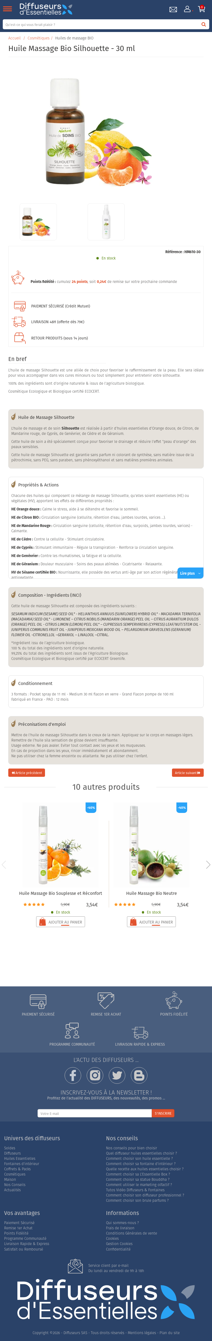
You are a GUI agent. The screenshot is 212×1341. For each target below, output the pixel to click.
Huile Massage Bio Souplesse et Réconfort (60, 893)
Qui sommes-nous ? (122, 1222)
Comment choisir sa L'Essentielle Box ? (138, 1174)
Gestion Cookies (119, 1243)
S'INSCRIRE (163, 1113)
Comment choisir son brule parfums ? (137, 1200)
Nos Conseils (14, 1184)
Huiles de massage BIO (74, 38)
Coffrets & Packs (17, 1169)
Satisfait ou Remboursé (23, 1249)
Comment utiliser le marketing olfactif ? (139, 1184)
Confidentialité (118, 1249)
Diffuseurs (12, 1153)
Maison (10, 1179)
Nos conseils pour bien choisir (131, 1148)
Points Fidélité (16, 1233)
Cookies (112, 1238)
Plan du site (170, 1332)
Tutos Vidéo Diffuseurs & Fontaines (135, 1190)
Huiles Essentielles (19, 1158)
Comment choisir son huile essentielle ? (139, 1158)
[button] (208, 865)
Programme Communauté (25, 1238)
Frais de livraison (120, 1228)
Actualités (12, 1190)
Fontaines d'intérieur (21, 1163)
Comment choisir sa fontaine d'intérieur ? (141, 1163)
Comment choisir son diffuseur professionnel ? (145, 1195)
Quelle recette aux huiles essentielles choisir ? (145, 1169)
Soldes (9, 1148)
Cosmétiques (38, 38)
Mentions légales (142, 1332)
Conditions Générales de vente (131, 1233)
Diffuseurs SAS (75, 1332)
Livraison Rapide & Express (26, 1243)
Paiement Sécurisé (19, 1222)
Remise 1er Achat (18, 1228)
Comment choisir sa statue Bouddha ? (137, 1179)
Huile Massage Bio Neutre (151, 893)
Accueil (14, 38)
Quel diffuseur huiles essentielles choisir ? (141, 1153)
